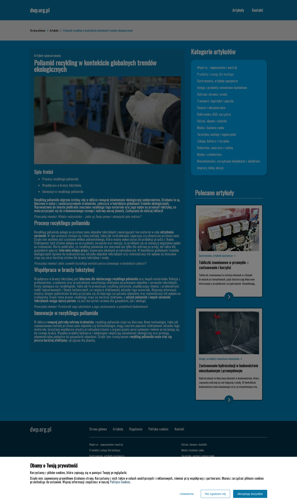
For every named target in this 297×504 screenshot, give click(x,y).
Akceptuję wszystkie (250, 493)
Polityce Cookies (120, 481)
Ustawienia (186, 493)
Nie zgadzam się (215, 493)
